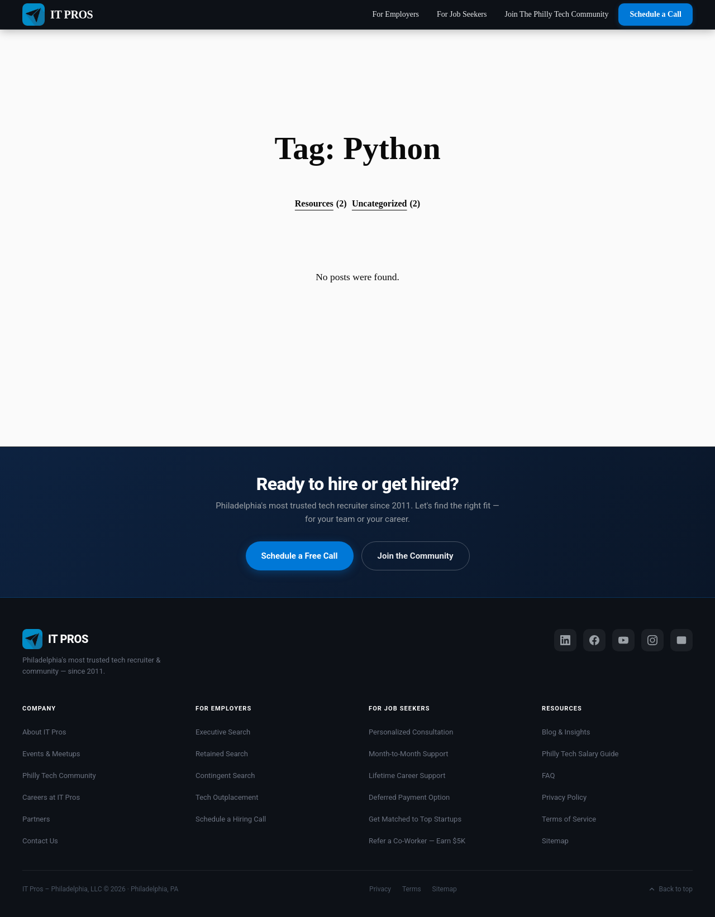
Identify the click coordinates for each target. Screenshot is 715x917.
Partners (36, 819)
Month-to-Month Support (409, 754)
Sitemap (555, 841)
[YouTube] (623, 640)
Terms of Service (569, 819)
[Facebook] (594, 640)
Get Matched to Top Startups (415, 819)
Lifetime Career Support (407, 775)
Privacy (380, 889)
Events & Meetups (51, 754)
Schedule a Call (655, 14)
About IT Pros (44, 732)
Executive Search (223, 732)
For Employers (395, 14)
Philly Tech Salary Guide (580, 754)
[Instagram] (652, 640)
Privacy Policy (564, 797)
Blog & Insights (566, 732)
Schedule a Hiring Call (231, 819)
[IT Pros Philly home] (95, 639)
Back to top (670, 889)
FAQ (548, 775)
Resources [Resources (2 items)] (321, 203)
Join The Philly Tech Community (556, 14)
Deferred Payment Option (409, 797)
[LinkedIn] (565, 640)
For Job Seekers (462, 14)
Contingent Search (225, 775)
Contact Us (40, 841)
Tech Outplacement (227, 797)
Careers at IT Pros (51, 797)
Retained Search (222, 754)
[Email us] (681, 640)
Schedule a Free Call (299, 556)
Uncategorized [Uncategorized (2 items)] (386, 203)
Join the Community (416, 556)
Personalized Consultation (411, 732)
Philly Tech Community (59, 775)
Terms (411, 889)
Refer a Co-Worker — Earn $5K (417, 841)
